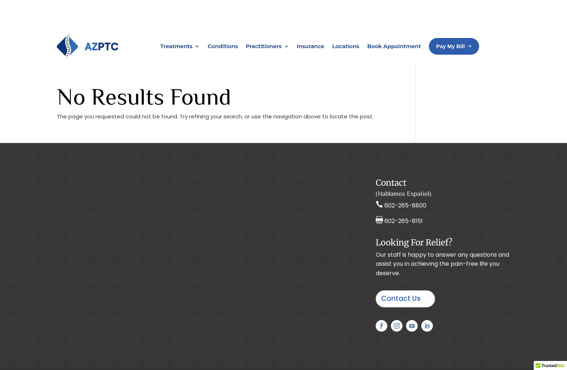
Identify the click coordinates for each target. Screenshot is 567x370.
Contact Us (401, 269)
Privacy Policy (313, 354)
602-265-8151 (403, 192)
